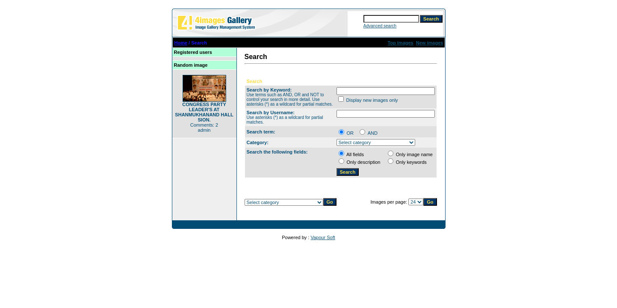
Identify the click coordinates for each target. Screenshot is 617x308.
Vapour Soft (322, 237)
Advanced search (379, 26)
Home (181, 42)
